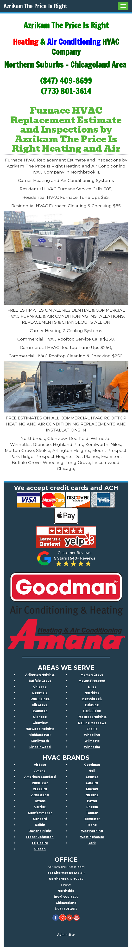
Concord (40, 819)
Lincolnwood (40, 747)
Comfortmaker (40, 813)
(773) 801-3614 (66, 909)
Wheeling (92, 735)
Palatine (92, 705)
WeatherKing (92, 831)
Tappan (92, 813)
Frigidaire (40, 843)
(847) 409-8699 (66, 897)
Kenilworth (40, 741)
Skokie (92, 729)
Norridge (92, 693)
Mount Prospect (92, 680)
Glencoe (40, 717)
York (92, 843)
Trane (92, 825)
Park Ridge (92, 711)
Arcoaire (40, 789)
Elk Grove (40, 705)
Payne (92, 801)
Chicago (40, 686)
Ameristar (40, 783)
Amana (39, 770)
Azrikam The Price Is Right (35, 6)
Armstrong (40, 795)
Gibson (40, 849)
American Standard (40, 776)
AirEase (40, 764)
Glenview (40, 723)
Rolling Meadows (92, 723)
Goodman (92, 764)
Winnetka (92, 747)
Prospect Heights (92, 717)
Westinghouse (92, 837)
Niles (92, 686)
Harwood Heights (40, 729)
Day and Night (40, 831)
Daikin (40, 825)
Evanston (40, 711)
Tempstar (92, 819)
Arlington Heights (40, 674)
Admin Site (66, 934)
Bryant (40, 801)
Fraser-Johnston (40, 837)
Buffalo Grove (40, 680)
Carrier (40, 807)
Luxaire (92, 783)
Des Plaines (40, 699)
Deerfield (40, 693)
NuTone (92, 795)
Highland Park (39, 735)
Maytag (92, 789)
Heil (92, 770)
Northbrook (92, 699)
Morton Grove (92, 674)
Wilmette (92, 741)
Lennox (92, 776)
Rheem (92, 807)
